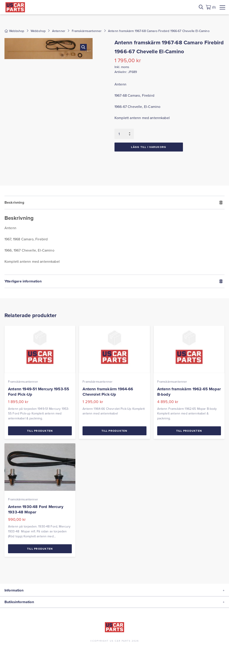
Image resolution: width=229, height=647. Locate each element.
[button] (83, 47)
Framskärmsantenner (87, 31)
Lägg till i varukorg (148, 147)
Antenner (58, 31)
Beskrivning (14, 202)
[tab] (114, 235)
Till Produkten (40, 431)
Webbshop (38, 31)
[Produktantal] (124, 134)
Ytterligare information (23, 281)
